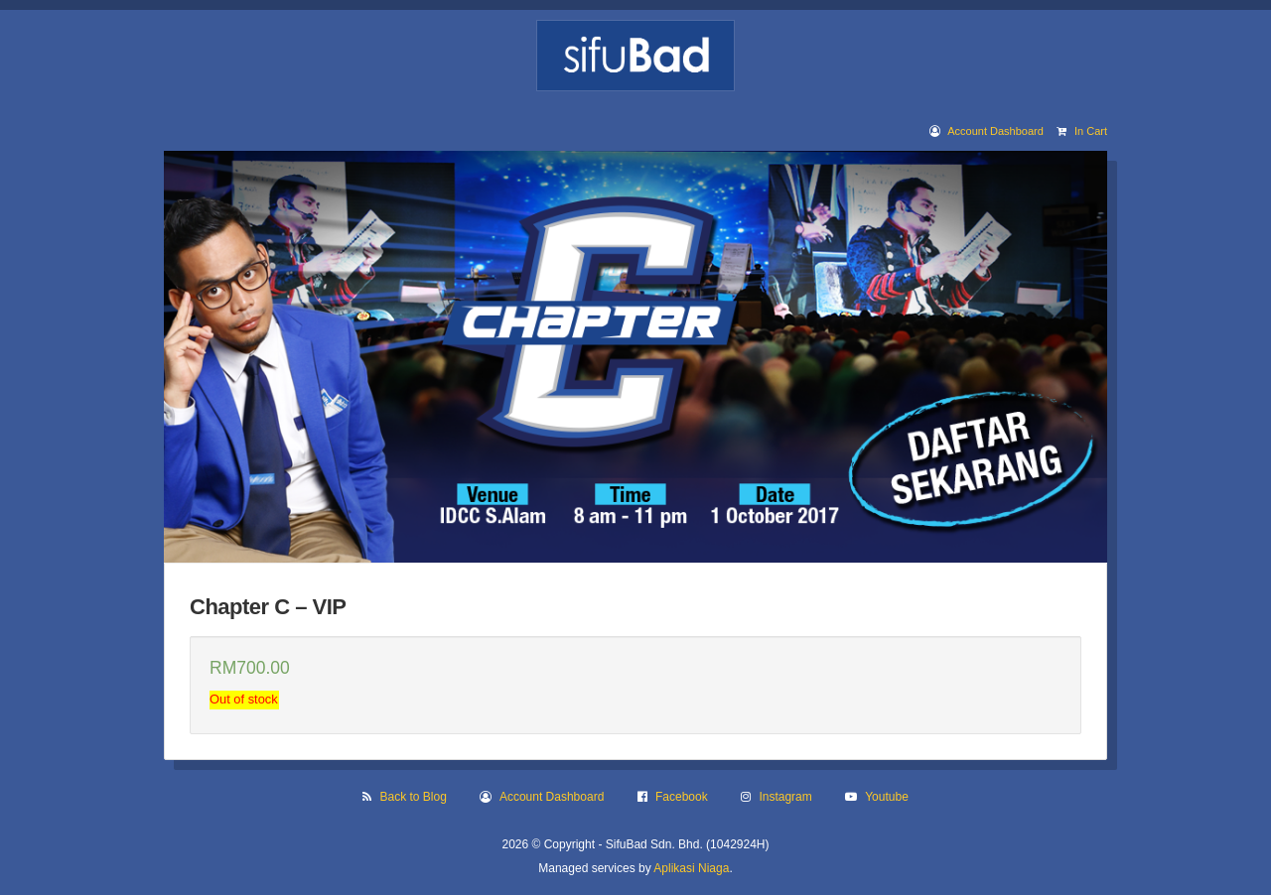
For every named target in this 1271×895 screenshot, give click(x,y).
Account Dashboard (995, 131)
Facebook (681, 797)
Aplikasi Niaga (691, 868)
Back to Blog (413, 797)
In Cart (1090, 131)
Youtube (887, 797)
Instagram (785, 797)
